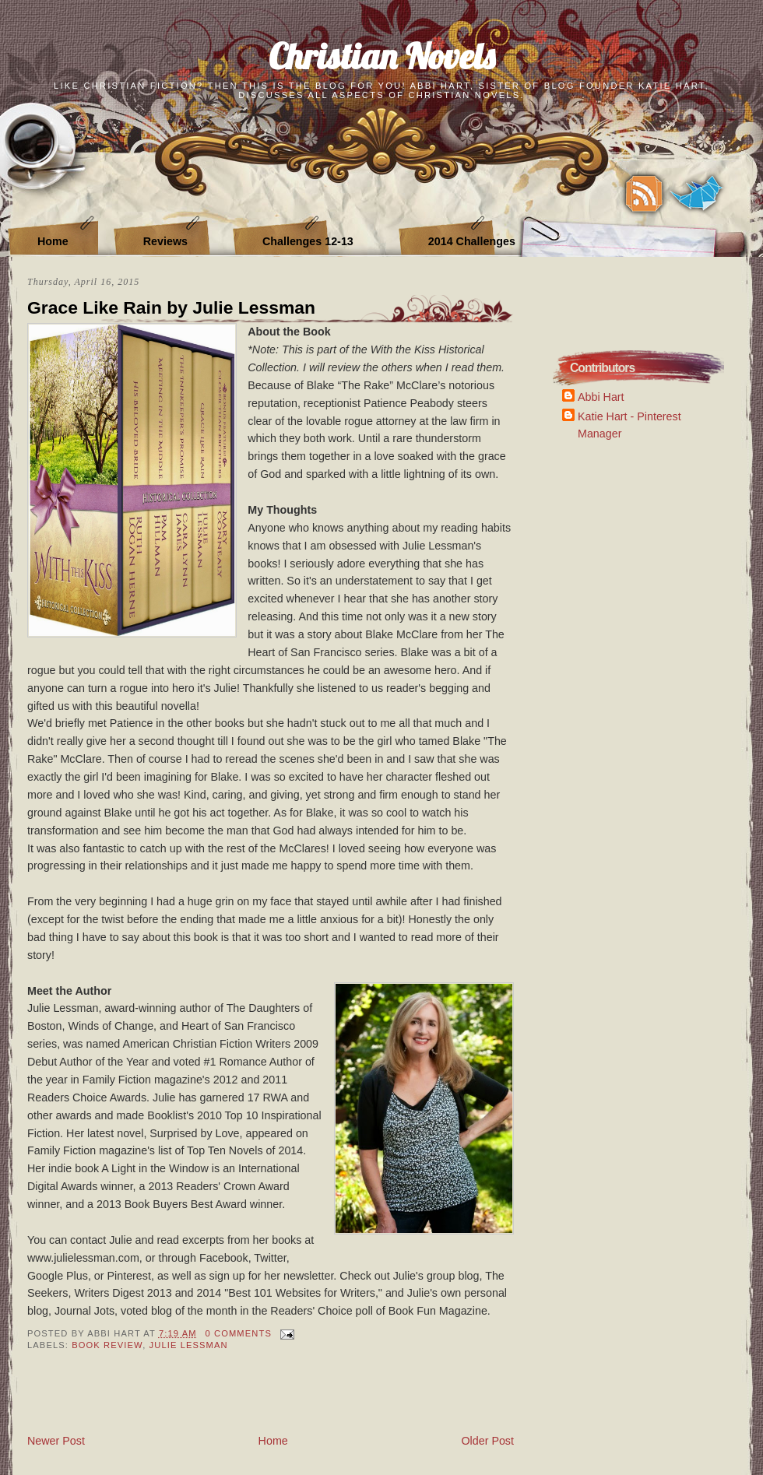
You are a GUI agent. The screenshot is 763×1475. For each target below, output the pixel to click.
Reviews (165, 241)
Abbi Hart (601, 397)
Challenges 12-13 (307, 241)
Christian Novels (381, 55)
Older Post (487, 1441)
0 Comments (239, 1333)
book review (107, 1345)
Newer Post (56, 1441)
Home (53, 241)
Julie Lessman (188, 1345)
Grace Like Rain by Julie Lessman (171, 307)
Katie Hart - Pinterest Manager (629, 424)
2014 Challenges (471, 241)
